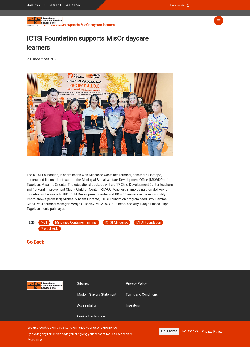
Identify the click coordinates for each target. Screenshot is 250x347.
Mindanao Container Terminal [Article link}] (76, 222)
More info (35, 341)
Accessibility (86, 305)
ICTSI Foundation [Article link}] (148, 222)
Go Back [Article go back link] (35, 242)
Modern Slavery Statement (96, 294)
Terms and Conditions (142, 294)
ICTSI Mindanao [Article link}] (116, 222)
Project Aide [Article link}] (50, 229)
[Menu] (218, 20)
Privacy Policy (136, 284)
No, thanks (190, 333)
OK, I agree (169, 333)
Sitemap (83, 284)
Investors (133, 305)
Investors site (177, 5)
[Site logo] (45, 20)
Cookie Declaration (91, 316)
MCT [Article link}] (44, 222)
